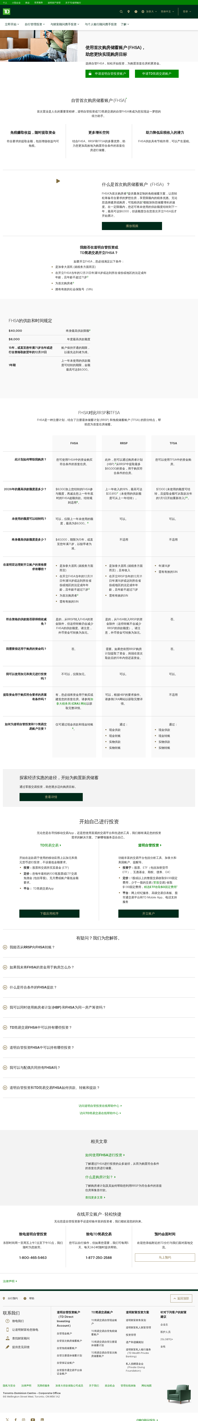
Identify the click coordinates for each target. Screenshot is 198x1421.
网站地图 (147, 1373)
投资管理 (131, 1322)
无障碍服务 (43, 1373)
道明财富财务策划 (136, 1307)
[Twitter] (7, 1407)
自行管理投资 (35, 24)
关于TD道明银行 (73, 3)
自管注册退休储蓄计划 (69, 1343)
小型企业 (16, 3)
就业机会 (110, 1373)
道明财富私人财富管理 (138, 1315)
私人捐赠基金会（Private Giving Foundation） (135, 1354)
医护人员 (165, 1319)
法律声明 (9, 1268)
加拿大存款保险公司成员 (69, 1373)
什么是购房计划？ (99, 1164)
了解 (125, 24)
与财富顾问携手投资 (64, 24)
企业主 (164, 1312)
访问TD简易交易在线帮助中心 (99, 1100)
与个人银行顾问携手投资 (101, 24)
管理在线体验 (128, 1373)
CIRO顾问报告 (146, 1407)
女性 (163, 1334)
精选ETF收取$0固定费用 (160, 874)
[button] (121, 11)
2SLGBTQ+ (166, 1326)
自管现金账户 (64, 1321)
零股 (156, 870)
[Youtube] (33, 1407)
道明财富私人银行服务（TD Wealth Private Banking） (138, 1340)
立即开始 (12, 24)
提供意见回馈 (19, 1334)
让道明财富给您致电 (23, 1317)
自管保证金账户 (65, 1350)
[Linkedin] (42, 1407)
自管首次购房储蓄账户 (69, 1328)
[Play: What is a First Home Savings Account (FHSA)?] (132, 213)
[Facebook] (15, 1407)
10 (186, 485)
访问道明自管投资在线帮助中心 (99, 1093)
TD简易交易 (49, 832)
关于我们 (94, 1373)
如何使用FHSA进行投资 (103, 1142)
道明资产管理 (54, 3)
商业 (27, 3)
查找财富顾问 (19, 1326)
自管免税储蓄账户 (67, 1335)
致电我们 (16, 1308)
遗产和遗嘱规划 (134, 1329)
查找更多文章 (94, 1185)
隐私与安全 (9, 1373)
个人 (5, 3)
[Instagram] (23, 1407)
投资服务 (38, 3)
